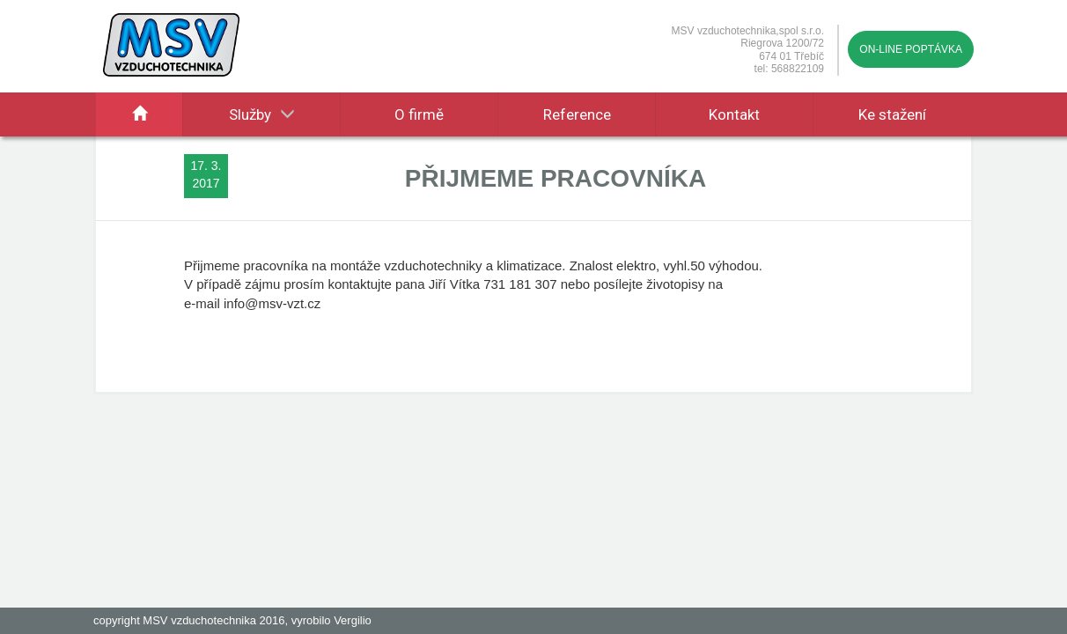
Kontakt (734, 114)
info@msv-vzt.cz (272, 303)
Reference (577, 114)
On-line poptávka (910, 49)
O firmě (419, 114)
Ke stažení (892, 114)
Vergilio (353, 620)
